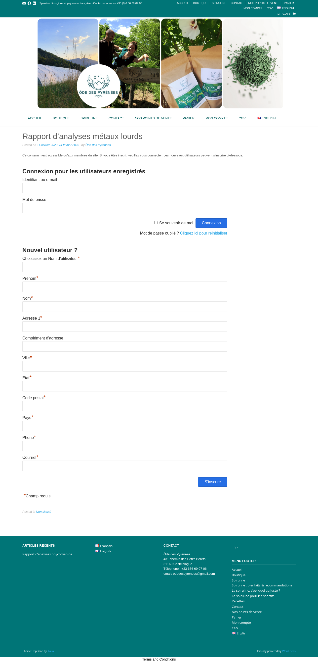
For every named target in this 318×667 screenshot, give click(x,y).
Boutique (200, 2)
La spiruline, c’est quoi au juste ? (256, 590)
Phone (29, 437)
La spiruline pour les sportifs (253, 596)
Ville (27, 358)
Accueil (183, 2)
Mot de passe (34, 199)
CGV (270, 8)
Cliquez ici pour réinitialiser (203, 233)
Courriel (30, 457)
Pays (27, 418)
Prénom (30, 278)
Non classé (43, 512)
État (27, 378)
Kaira (50, 651)
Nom (27, 298)
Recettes (238, 601)
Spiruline (219, 2)
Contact (237, 2)
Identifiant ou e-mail (39, 180)
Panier (289, 2)
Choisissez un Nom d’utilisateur (51, 258)
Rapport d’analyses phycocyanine (47, 554)
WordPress (289, 651)
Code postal (34, 398)
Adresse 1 (32, 318)
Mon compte (252, 8)
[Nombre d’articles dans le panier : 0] (236, 548)
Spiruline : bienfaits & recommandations (262, 585)
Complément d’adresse (42, 338)
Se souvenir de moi (176, 223)
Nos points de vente (263, 2)
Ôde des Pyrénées (98, 145)
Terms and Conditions (159, 659)
